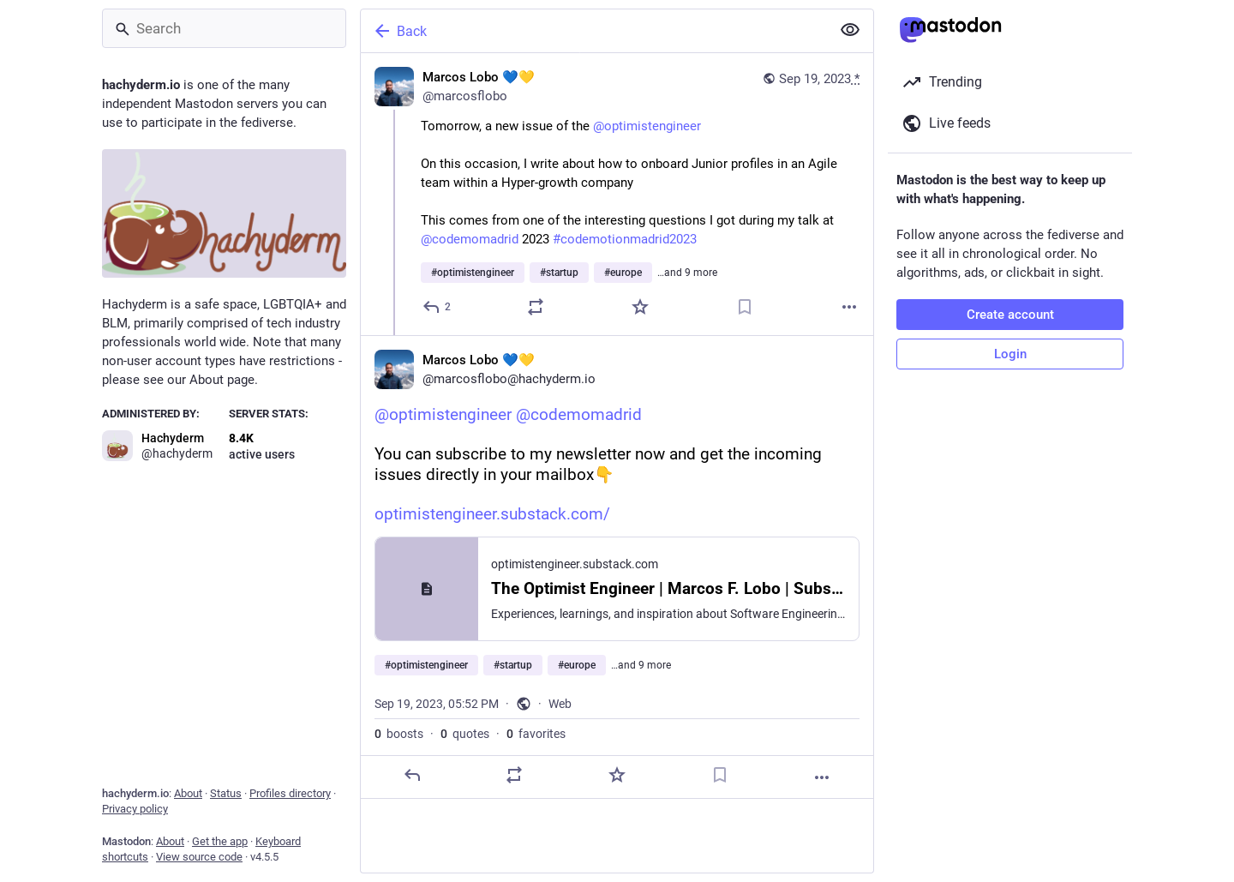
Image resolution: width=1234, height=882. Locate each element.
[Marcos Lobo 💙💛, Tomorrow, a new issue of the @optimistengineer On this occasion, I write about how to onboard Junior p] (617, 194)
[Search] (224, 28)
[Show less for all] (850, 30)
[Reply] (437, 307)
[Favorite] (640, 307)
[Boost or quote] (535, 307)
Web (560, 704)
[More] (849, 307)
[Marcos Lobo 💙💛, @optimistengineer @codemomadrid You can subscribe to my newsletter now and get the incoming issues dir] (617, 567)
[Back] (594, 30)
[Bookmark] (744, 307)
